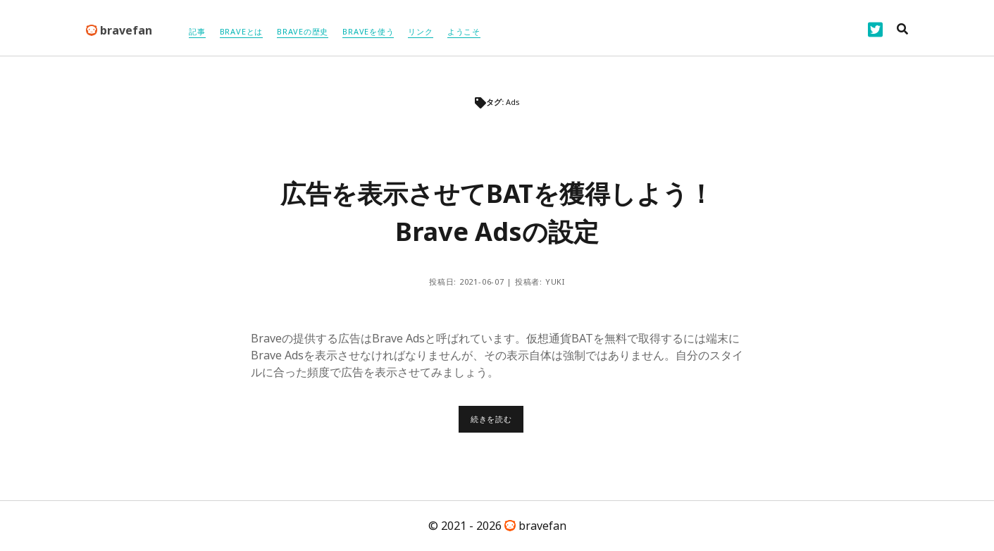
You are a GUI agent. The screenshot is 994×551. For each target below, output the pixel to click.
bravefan (119, 30)
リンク (420, 31)
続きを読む (497, 423)
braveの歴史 (302, 31)
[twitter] (875, 29)
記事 (197, 31)
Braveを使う (368, 31)
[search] (902, 29)
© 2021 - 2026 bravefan (497, 525)
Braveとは (241, 31)
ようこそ (463, 31)
